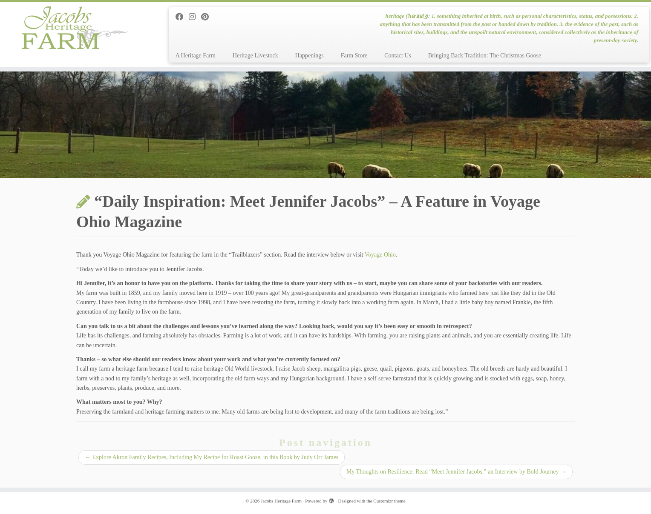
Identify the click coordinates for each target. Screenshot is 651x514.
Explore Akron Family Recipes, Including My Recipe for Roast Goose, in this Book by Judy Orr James (211, 457)
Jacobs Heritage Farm (281, 500)
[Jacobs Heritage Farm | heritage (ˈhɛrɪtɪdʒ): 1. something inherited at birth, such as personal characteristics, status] (75, 27)
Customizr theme (389, 500)
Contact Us (397, 55)
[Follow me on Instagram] (195, 17)
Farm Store (354, 55)
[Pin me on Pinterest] (207, 17)
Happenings (309, 55)
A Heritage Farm (196, 55)
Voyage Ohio (380, 254)
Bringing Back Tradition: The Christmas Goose (484, 55)
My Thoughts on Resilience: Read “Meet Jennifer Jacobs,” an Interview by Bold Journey (456, 471)
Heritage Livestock (255, 55)
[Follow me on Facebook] (182, 17)
